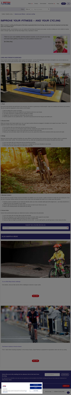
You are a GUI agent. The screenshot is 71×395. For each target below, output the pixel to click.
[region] (21, 388)
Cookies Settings (36, 390)
